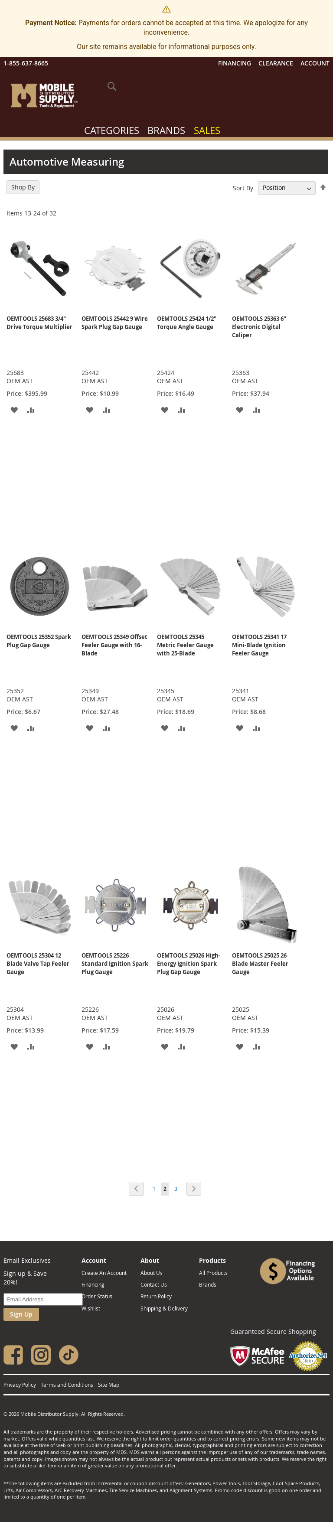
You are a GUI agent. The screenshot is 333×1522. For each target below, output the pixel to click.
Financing (234, 63)
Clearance (275, 63)
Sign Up (21, 1314)
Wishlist (91, 1308)
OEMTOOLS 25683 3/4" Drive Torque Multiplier (39, 323)
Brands (166, 130)
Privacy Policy (19, 1384)
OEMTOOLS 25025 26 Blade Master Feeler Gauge (260, 964)
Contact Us (153, 1284)
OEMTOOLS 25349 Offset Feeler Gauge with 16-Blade (114, 645)
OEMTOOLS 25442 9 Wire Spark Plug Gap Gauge (115, 323)
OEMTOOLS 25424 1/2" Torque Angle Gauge (186, 323)
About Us (151, 1272)
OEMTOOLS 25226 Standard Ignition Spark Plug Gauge (115, 964)
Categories (111, 130)
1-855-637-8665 (25, 63)
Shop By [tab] (23, 187)
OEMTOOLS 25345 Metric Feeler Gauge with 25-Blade (185, 645)
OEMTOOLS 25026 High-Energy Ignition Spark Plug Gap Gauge (188, 964)
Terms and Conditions (67, 1384)
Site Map (108, 1384)
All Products (213, 1272)
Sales (207, 130)
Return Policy (156, 1296)
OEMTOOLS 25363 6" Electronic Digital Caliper (259, 327)
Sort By (243, 187)
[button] (14, 409)
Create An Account (104, 1272)
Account (315, 63)
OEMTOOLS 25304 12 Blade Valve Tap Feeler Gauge (38, 964)
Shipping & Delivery (164, 1308)
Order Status (97, 1296)
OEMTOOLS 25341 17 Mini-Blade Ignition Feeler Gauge (259, 645)
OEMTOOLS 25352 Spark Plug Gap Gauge (39, 641)
